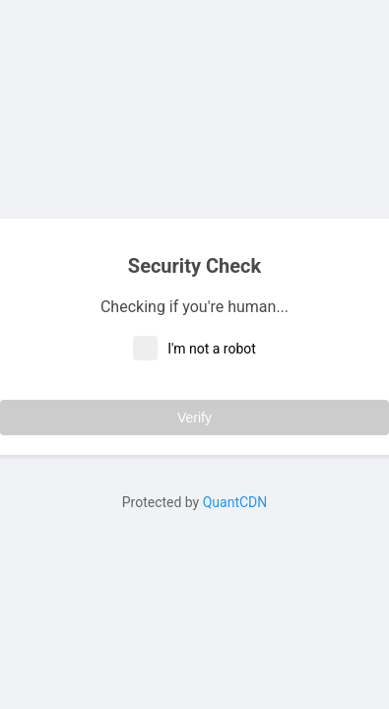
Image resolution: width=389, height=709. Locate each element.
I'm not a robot (194, 348)
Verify (194, 417)
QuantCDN (235, 502)
